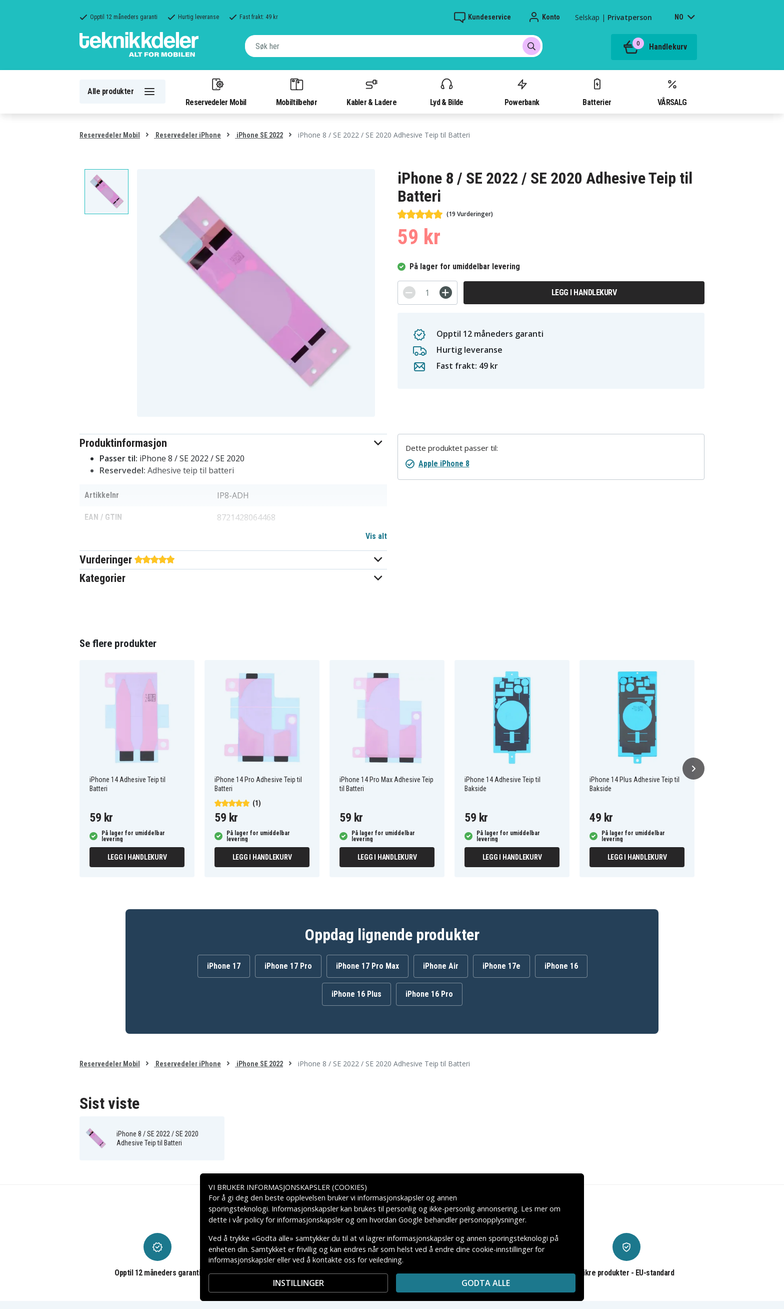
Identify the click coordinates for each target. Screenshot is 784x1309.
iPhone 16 (561, 966)
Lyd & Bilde (446, 92)
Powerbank (522, 92)
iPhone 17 (223, 966)
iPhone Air (440, 966)
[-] (409, 292)
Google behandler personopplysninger (461, 1219)
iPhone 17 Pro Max (367, 966)
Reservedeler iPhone (187, 135)
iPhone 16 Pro (429, 994)
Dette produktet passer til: (452, 448)
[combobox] (393, 46)
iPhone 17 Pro (288, 966)
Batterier (596, 92)
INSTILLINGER (298, 1282)
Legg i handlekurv (584, 292)
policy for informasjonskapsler (294, 1219)
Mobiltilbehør (296, 92)
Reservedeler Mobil (216, 92)
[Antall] (428, 292)
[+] (446, 292)
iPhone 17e (501, 966)
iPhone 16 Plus (357, 994)
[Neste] (693, 769)
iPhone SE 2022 (259, 135)
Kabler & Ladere (371, 92)
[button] (233, 443)
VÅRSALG (672, 92)
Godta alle (486, 1282)
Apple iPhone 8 (444, 463)
